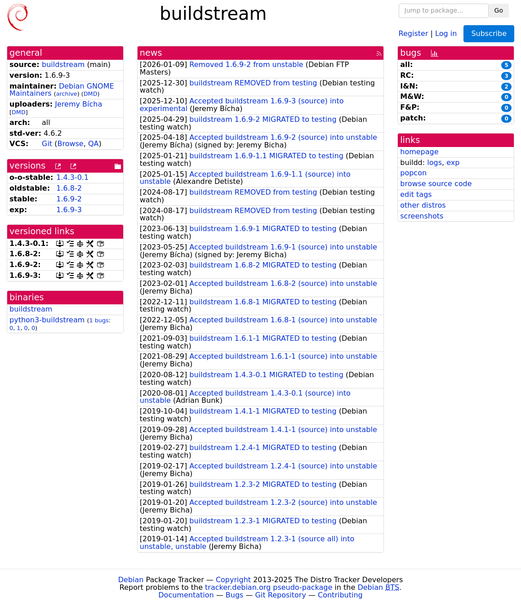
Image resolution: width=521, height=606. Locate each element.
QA (93, 143)
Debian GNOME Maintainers (61, 90)
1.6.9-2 (69, 199)
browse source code (436, 183)
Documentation (186, 595)
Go (498, 10)
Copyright (233, 579)
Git (47, 143)
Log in (446, 33)
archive (66, 93)
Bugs (235, 595)
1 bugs (98, 320)
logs (434, 162)
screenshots (421, 216)
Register (413, 33)
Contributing (340, 595)
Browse (70, 143)
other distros (422, 205)
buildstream (63, 64)
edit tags (416, 194)
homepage (419, 151)
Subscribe (489, 33)
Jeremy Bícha (78, 104)
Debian (131, 579)
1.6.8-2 (69, 188)
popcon (413, 173)
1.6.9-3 (69, 209)
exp (452, 162)
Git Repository (280, 595)
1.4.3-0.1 (72, 177)
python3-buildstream (47, 320)
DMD (91, 93)
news (151, 53)
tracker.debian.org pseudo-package (268, 587)
